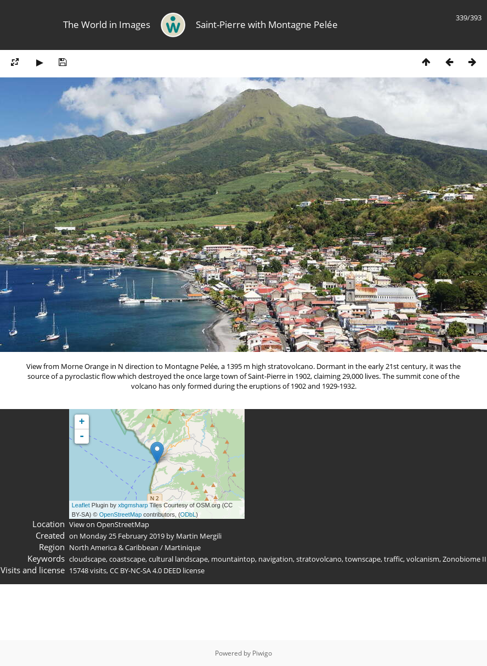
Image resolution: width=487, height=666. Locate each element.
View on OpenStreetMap (109, 524)
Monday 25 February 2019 (122, 536)
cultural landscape (178, 559)
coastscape (127, 559)
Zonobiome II (464, 559)
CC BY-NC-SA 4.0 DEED (145, 570)
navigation (275, 559)
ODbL (188, 514)
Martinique (183, 547)
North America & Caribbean (113, 547)
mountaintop (233, 559)
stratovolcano (319, 559)
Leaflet (81, 505)
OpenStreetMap (120, 514)
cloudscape (87, 559)
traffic (393, 559)
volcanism (422, 559)
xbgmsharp (133, 505)
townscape (363, 559)
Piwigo (262, 653)
